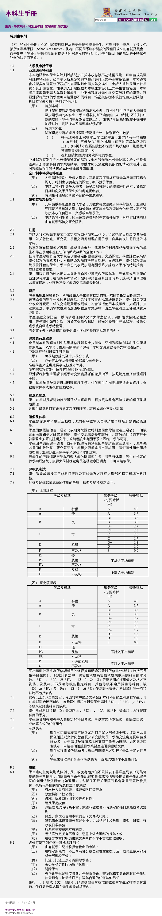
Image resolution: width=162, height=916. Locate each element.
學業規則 (20, 26)
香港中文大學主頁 (14, 910)
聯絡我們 (30, 910)
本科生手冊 (21, 13)
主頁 (8, 26)
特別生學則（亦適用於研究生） (49, 26)
